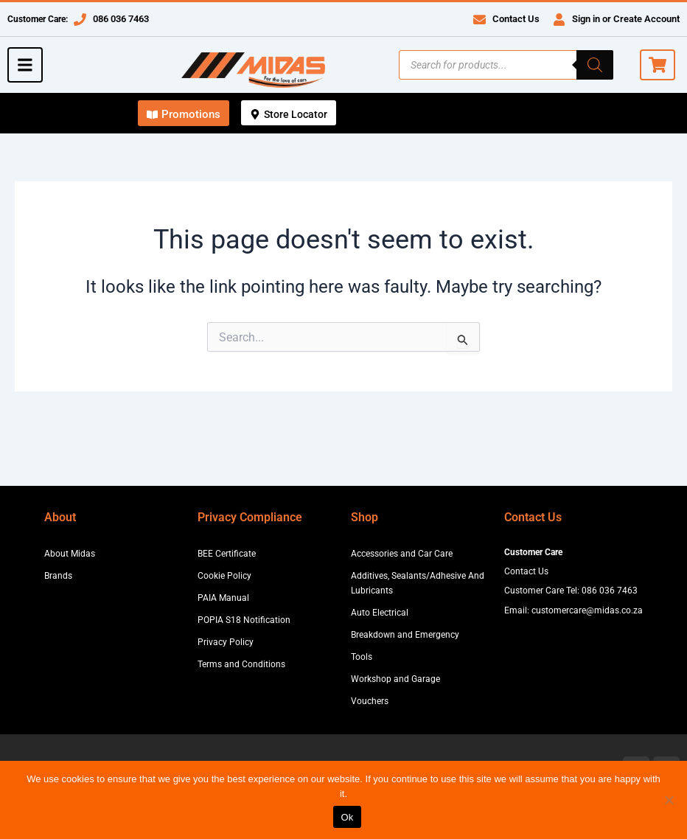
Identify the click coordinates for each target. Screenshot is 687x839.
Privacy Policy (226, 642)
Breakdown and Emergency (405, 635)
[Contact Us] (479, 19)
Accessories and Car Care (402, 554)
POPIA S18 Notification (244, 620)
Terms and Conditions (241, 664)
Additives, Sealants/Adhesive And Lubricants (417, 583)
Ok (347, 817)
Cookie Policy (224, 576)
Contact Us (516, 18)
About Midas (69, 554)
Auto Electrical (379, 613)
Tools (361, 657)
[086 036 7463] (80, 19)
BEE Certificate (227, 554)
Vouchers (369, 701)
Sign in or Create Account (626, 18)
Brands (58, 576)
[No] (668, 800)
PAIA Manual (223, 598)
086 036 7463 (121, 18)
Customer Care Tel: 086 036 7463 (571, 590)
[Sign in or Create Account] (559, 19)
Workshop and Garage (395, 679)
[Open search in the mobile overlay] (506, 65)
